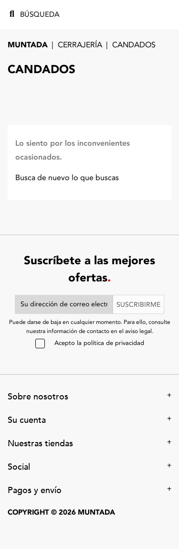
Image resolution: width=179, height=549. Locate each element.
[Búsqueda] (50, 15)
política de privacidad (114, 343)
